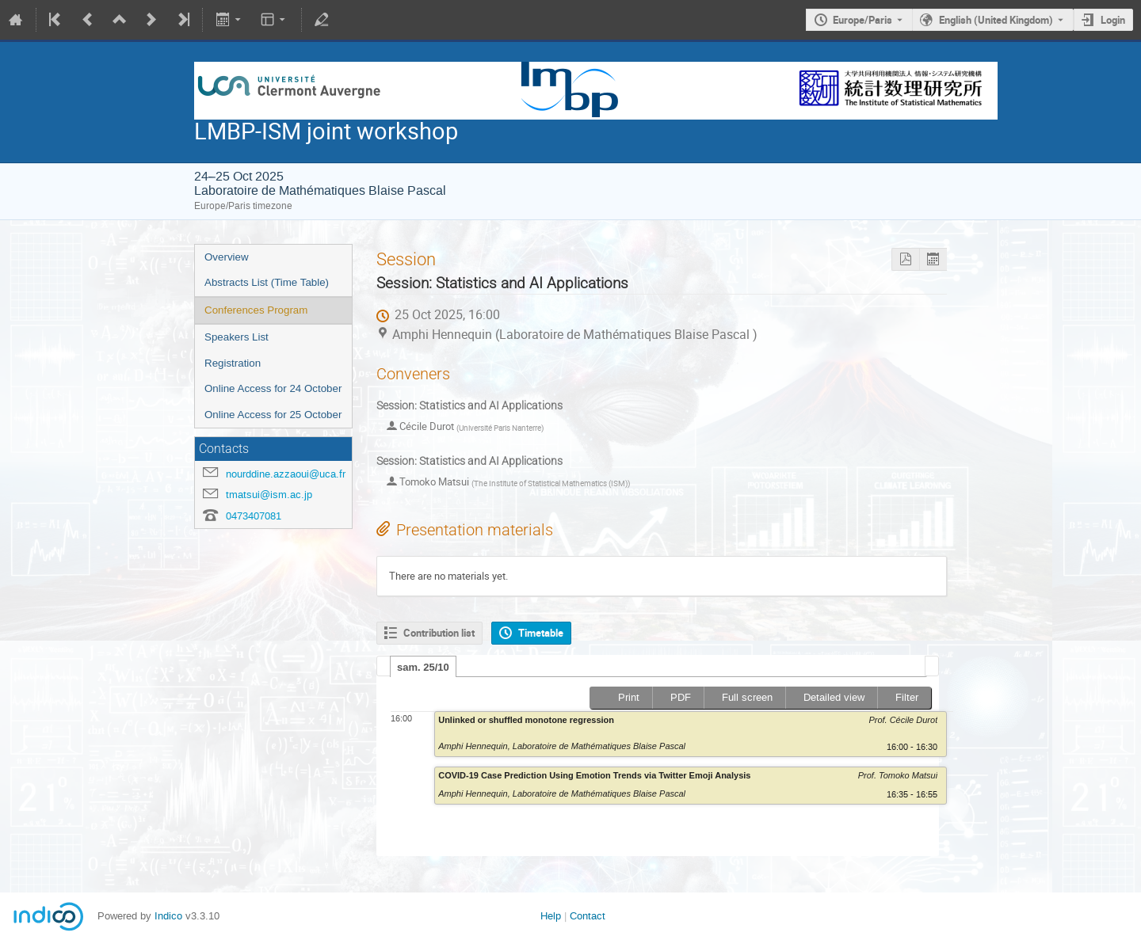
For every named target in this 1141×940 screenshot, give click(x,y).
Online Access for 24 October (273, 388)
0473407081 (253, 516)
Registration (232, 363)
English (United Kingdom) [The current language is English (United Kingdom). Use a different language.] (996, 20)
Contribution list (439, 633)
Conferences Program (255, 310)
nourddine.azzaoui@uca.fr (285, 474)
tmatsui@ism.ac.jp (269, 494)
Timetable (540, 633)
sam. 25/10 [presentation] (423, 667)
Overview (226, 257)
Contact (587, 916)
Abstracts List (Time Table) (266, 282)
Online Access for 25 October (273, 415)
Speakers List (236, 337)
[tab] (423, 667)
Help (550, 916)
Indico (168, 916)
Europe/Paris (862, 20)
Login (1113, 20)
